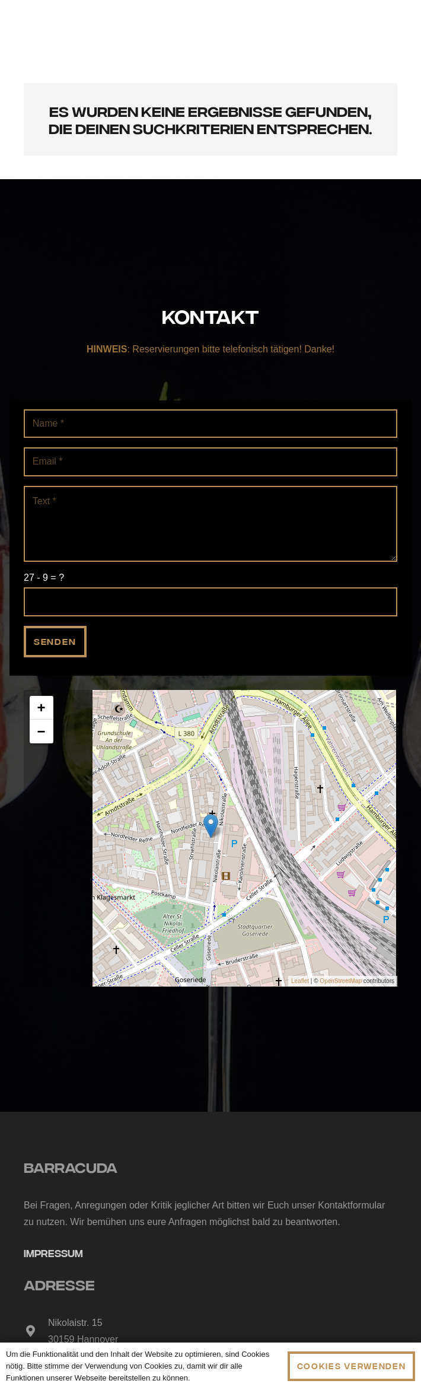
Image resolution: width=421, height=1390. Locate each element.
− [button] (41, 731)
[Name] (210, 423)
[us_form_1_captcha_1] (210, 601)
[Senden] (55, 641)
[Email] (210, 461)
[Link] (210, 30)
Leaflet (300, 981)
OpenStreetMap (341, 981)
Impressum (53, 1252)
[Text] (210, 524)
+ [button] (41, 707)
